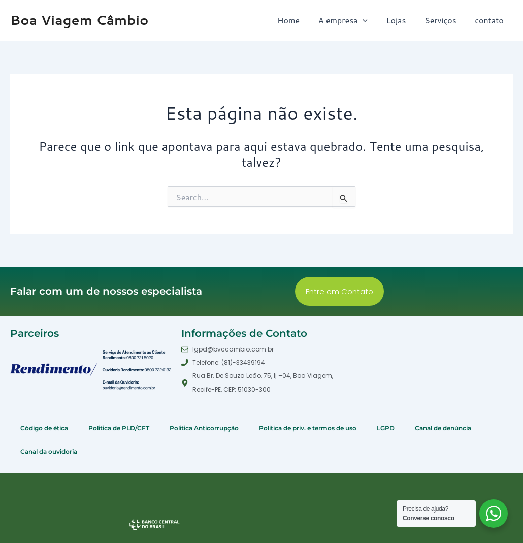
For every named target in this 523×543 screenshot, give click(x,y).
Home (299, 20)
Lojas (402, 20)
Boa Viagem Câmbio (79, 20)
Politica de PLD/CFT (118, 428)
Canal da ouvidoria (48, 451)
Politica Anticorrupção (204, 428)
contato (490, 20)
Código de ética (44, 428)
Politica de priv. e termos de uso (307, 428)
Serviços (444, 20)
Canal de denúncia (443, 428)
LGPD (386, 428)
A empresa (351, 20)
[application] (371, 20)
